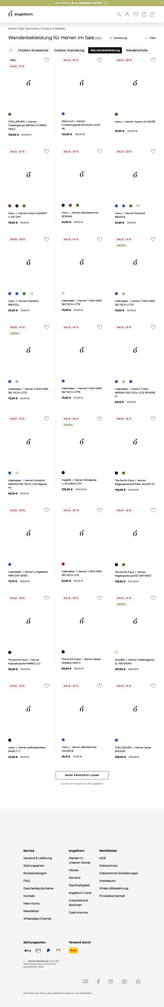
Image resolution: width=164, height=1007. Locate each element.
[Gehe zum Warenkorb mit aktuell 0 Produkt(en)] (144, 14)
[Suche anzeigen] (119, 14)
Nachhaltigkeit (79, 885)
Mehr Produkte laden (82, 775)
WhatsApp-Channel (37, 918)
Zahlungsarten (33, 865)
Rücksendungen (34, 873)
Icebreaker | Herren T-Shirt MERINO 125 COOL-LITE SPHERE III (135, 392)
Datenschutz (108, 865)
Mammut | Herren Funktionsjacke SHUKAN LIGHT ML (81, 125)
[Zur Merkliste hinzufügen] (45, 61)
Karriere (74, 878)
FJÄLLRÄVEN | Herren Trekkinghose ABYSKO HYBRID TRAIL (27, 125)
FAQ (26, 881)
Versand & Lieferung (37, 858)
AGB (102, 858)
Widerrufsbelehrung (113, 888)
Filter (152, 37)
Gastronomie (78, 912)
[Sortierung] (124, 38)
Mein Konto (31, 903)
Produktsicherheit (112, 896)
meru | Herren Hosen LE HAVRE (135, 121)
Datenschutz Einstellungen (118, 873)
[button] (127, 14)
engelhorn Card (80, 893)
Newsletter (31, 911)
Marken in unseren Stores (79, 860)
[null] (28, 83)
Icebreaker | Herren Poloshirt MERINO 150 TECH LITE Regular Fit (27, 484)
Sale (21, 28)
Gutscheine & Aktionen (78, 903)
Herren (12, 28)
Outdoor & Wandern (53, 28)
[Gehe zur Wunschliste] (135, 14)
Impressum (107, 881)
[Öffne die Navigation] (152, 14)
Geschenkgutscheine (38, 888)
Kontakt (29, 896)
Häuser (74, 870)
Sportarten (32, 28)
